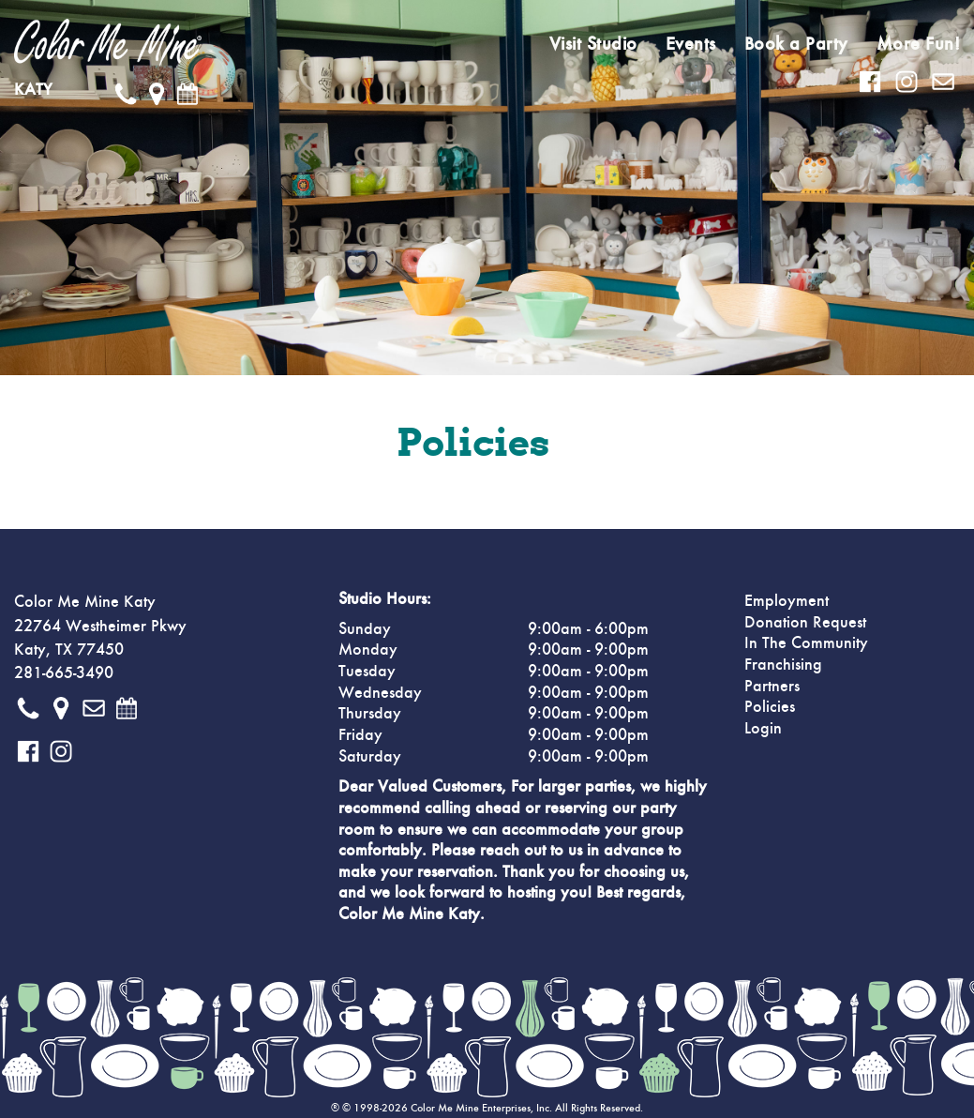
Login (763, 728)
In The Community (806, 643)
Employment (786, 601)
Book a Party (796, 44)
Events (691, 44)
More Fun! (919, 44)
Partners (772, 686)
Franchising (783, 665)
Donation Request (805, 622)
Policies (769, 707)
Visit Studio (593, 44)
